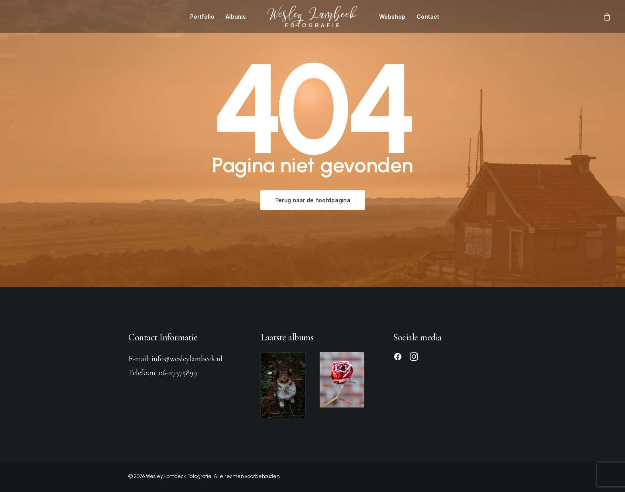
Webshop (392, 16)
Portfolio (202, 16)
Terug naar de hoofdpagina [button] (312, 200)
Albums (236, 16)
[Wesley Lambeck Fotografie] (312, 17)
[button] (398, 358)
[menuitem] (202, 16)
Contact (428, 16)
